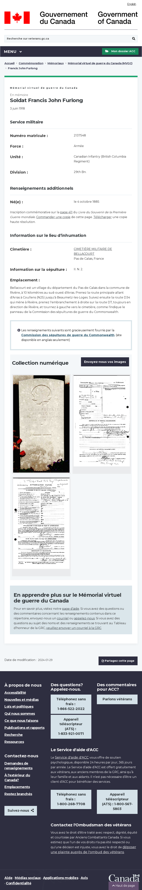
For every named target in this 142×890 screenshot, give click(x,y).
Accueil (9, 63)
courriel (63, 618)
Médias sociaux (27, 878)
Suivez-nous (21, 811)
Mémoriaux (56, 63)
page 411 (66, 212)
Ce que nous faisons (21, 721)
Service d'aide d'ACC (72, 757)
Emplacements (17, 787)
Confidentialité (18, 883)
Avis (84, 878)
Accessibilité (15, 693)
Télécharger (102, 217)
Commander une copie (53, 217)
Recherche (13, 735)
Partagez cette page (118, 660)
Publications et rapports (24, 728)
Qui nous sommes (19, 714)
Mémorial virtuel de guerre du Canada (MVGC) (100, 63)
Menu (13, 51)
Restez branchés (18, 794)
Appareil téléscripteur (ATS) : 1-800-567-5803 (117, 801)
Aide (8, 878)
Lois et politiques (18, 707)
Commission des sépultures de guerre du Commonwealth (67, 335)
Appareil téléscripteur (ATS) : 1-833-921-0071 (71, 726)
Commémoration (31, 63)
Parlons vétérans (117, 699)
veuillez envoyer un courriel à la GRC (73, 628)
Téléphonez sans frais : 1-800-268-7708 (71, 799)
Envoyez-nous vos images (105, 362)
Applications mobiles (60, 878)
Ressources (14, 742)
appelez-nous (84, 618)
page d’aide (70, 608)
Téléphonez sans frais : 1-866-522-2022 (71, 704)
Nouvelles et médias (21, 700)
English (131, 4)
